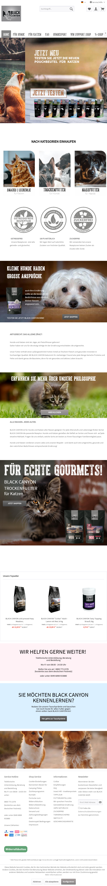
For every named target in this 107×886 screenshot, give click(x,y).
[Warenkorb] (102, 9)
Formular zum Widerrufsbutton (36, 800)
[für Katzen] (34, 34)
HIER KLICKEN (54, 412)
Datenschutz (34, 808)
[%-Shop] (99, 34)
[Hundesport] (60, 34)
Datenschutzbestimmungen (89, 811)
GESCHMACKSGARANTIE (63, 821)
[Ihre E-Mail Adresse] (88, 802)
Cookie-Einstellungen (38, 781)
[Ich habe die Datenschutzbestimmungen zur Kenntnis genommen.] (79, 808)
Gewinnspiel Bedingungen (39, 821)
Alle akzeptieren (52, 881)
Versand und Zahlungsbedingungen (38, 813)
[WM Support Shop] (81, 34)
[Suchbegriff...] (57, 9)
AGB (30, 818)
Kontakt (32, 794)
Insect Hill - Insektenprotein (65, 791)
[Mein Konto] (96, 9)
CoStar (56, 781)
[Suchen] (71, 9)
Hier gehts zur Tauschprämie (53, 718)
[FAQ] (47, 34)
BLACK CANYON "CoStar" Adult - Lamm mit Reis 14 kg (88, 620)
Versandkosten (47, 860)
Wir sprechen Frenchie (63, 801)
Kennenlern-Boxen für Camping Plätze (38, 786)
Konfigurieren (68, 881)
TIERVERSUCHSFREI (62, 814)
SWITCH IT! (58, 818)
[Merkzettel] (89, 9)
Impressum (33, 824)
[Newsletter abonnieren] (100, 802)
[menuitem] (57, 10)
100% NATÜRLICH (61, 808)
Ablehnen (37, 881)
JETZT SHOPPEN (14, 503)
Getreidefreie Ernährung (63, 805)
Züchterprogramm (36, 791)
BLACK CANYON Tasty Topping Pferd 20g (19, 620)
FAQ (55, 788)
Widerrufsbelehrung (37, 805)
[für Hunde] (18, 34)
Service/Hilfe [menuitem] (96, 2)
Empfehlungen (60, 785)
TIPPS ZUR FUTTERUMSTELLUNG (62, 796)
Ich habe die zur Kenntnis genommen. (89, 811)
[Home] (6, 34)
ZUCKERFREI (59, 811)
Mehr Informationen (53, 874)
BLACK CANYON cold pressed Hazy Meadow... (53, 620)
